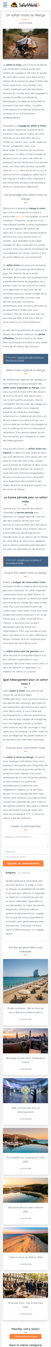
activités (20, 216)
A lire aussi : (25, 359)
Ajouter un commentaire (23, 863)
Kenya (15, 170)
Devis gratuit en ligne (25, 1336)
